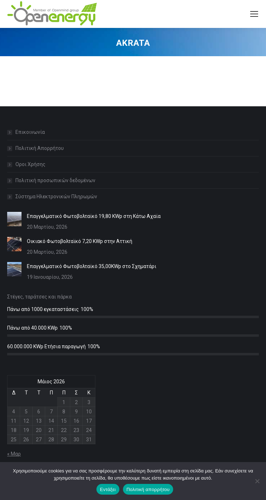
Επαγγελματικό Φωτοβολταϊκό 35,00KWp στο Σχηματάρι (91, 266)
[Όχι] (257, 481)
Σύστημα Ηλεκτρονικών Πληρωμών (56, 196)
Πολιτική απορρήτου (148, 489)
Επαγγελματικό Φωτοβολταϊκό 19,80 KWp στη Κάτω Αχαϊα (94, 216)
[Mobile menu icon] (254, 14)
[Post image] (14, 219)
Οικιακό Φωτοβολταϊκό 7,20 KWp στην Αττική (79, 241)
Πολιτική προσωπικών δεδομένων (55, 180)
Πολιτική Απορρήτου (39, 148)
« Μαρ (14, 454)
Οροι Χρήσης (30, 164)
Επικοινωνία (30, 132)
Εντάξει (108, 489)
